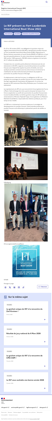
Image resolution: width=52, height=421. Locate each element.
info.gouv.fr (4, 407)
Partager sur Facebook (5, 287)
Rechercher (46, 2)
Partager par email (18, 287)
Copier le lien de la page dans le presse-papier (23, 287)
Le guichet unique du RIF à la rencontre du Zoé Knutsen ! (24, 310)
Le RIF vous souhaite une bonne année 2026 (25, 380)
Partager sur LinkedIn (14, 287)
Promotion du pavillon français (31, 34)
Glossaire (10, 412)
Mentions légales (17, 412)
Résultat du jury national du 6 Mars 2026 (23, 333)
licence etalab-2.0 (34, 419)
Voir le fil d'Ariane (5, 14)
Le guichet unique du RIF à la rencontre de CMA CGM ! (24, 356)
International (8, 34)
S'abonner (42, 287)
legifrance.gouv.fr (31, 407)
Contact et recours (13, 415)
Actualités (17, 34)
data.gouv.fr (43, 407)
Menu (49, 2)
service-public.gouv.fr (17, 407)
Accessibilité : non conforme (29, 412)
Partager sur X (10, 287)
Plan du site (3, 412)
